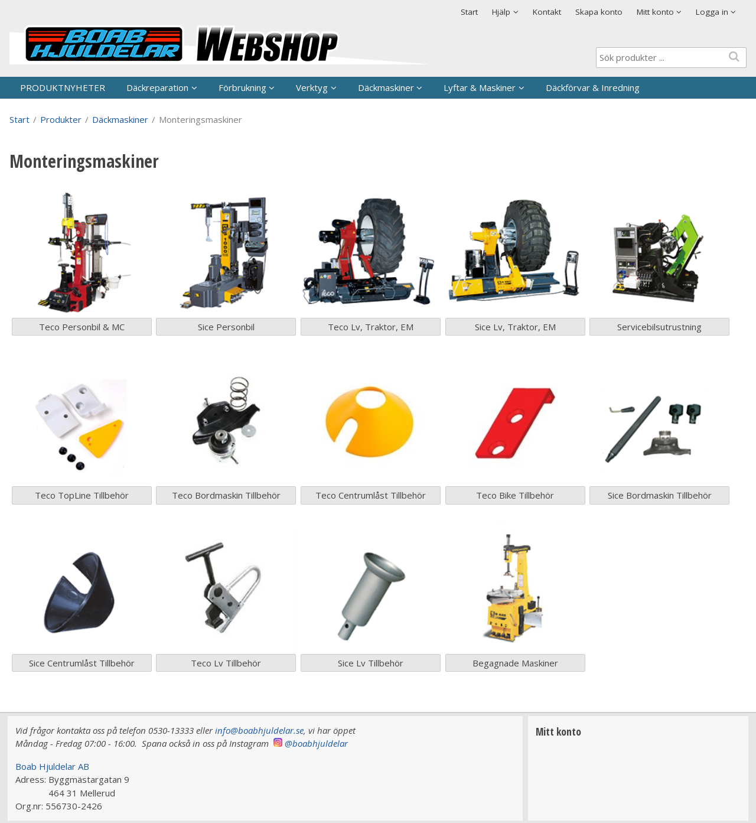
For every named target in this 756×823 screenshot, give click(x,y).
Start (469, 11)
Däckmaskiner (386, 87)
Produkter (61, 119)
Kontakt (547, 11)
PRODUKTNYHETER (62, 87)
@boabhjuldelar (316, 743)
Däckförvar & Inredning (593, 87)
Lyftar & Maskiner (480, 87)
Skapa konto (599, 11)
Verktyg (312, 87)
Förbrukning (242, 87)
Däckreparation (157, 87)
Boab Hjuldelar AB (52, 766)
